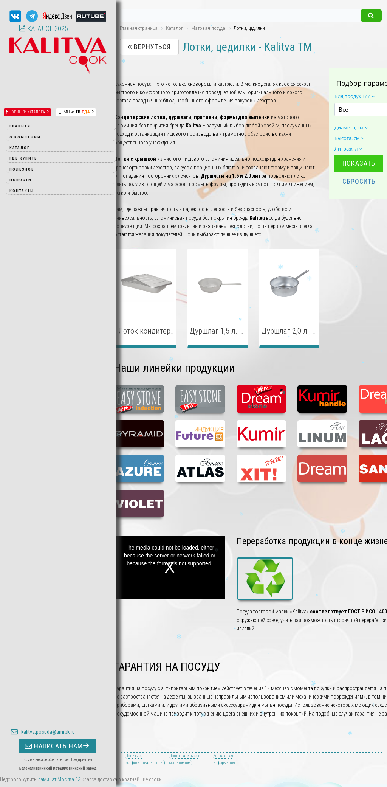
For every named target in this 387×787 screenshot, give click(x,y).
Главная (20, 126)
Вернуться (149, 47)
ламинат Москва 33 (59, 779)
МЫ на (76, 112)
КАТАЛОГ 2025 (43, 29)
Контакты (21, 191)
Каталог (19, 148)
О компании (25, 137)
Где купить (23, 158)
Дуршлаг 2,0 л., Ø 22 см (299, 330)
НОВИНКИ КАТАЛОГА (27, 112)
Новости (20, 180)
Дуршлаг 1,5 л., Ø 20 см (227, 330)
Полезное (21, 169)
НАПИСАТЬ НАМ (57, 460)
